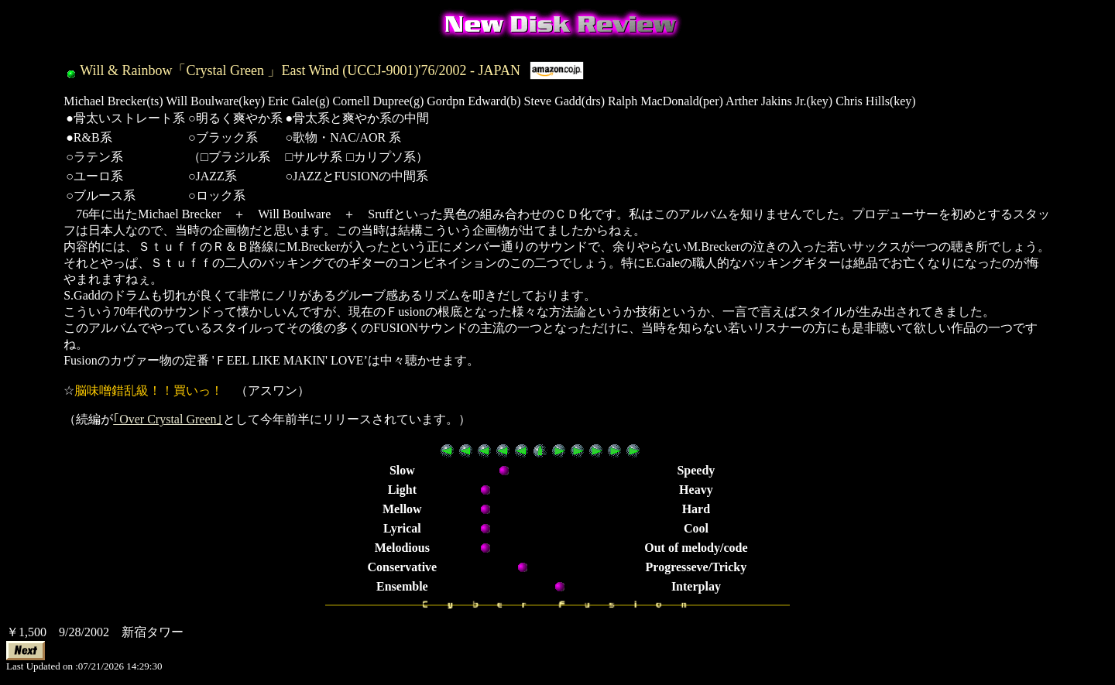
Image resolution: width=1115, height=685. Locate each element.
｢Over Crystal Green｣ (167, 419)
